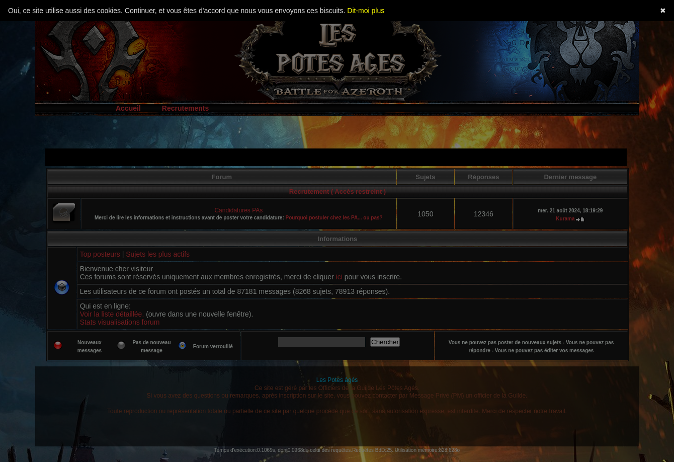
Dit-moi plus (365, 11)
